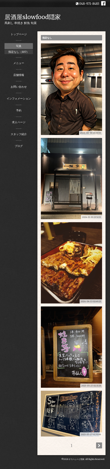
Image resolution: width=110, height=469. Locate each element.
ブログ (19, 146)
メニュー (18, 63)
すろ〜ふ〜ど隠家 (76, 459)
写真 (18, 46)
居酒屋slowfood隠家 (32, 17)
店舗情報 (18, 75)
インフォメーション (19, 98)
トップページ (19, 34)
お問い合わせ (19, 86)
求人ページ (18, 122)
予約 (18, 110)
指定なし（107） (18, 52)
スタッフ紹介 (19, 134)
